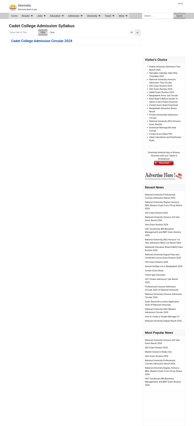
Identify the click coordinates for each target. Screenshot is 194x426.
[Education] (62, 16)
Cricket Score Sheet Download (163, 105)
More (121, 16)
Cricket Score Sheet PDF (160, 134)
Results (26, 16)
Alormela (24, 5)
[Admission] (81, 16)
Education (55, 16)
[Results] (31, 16)
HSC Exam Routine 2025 (160, 89)
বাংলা (180, 3)
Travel (108, 16)
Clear (52, 32)
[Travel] (112, 16)
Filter (43, 32)
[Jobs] (44, 16)
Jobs (39, 16)
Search (179, 16)
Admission (73, 16)
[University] (99, 16)
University (92, 16)
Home (14, 16)
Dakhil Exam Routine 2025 (161, 92)
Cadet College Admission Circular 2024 (41, 41)
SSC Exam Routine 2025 (160, 86)
